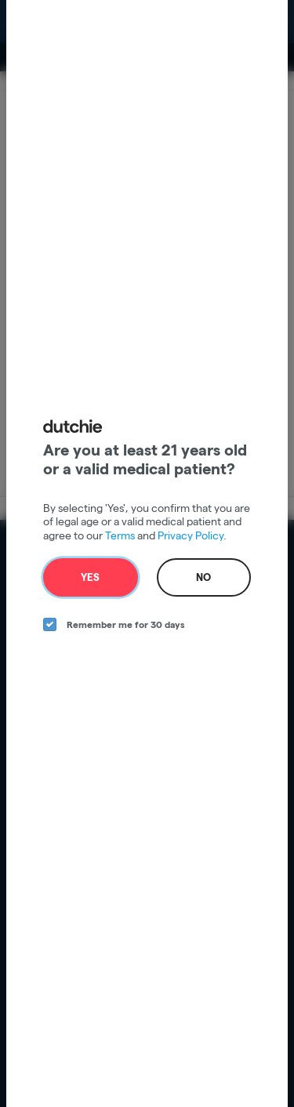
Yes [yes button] (90, 577)
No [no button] (203, 577)
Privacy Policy (190, 535)
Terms (120, 535)
